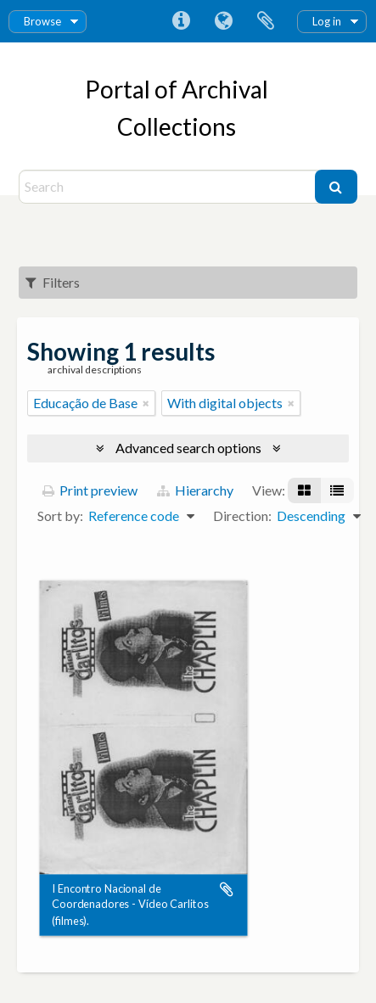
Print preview (89, 490)
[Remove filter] (146, 403)
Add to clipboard (226, 889)
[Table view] (337, 490)
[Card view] (304, 490)
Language (223, 21)
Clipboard (265, 21)
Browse (42, 21)
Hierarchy (195, 490)
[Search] (169, 187)
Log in (326, 21)
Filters (52, 282)
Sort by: (60, 515)
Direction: (242, 515)
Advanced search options (188, 448)
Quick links (181, 21)
